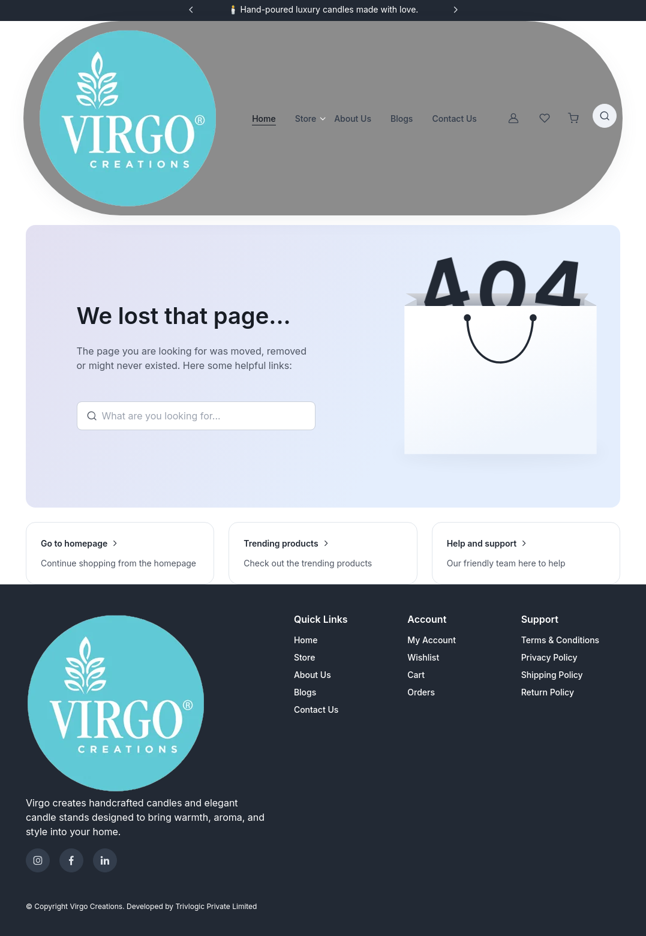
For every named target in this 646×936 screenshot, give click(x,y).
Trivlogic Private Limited (216, 906)
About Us (312, 675)
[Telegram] (105, 860)
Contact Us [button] (454, 118)
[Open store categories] (321, 118)
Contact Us (316, 709)
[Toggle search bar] (605, 116)
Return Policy (547, 692)
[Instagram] (38, 860)
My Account (431, 640)
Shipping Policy (552, 675)
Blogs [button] (401, 118)
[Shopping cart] (573, 118)
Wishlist (423, 657)
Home (264, 118)
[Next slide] (455, 9)
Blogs (305, 692)
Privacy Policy (549, 657)
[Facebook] (71, 860)
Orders (421, 692)
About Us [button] (352, 118)
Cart (416, 675)
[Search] (196, 415)
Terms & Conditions (560, 640)
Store (306, 118)
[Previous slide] (191, 9)
